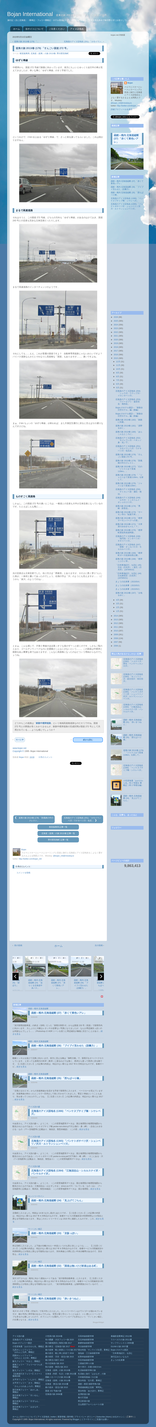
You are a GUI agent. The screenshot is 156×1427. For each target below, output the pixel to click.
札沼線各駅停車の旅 (87, 1370)
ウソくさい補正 (35, 1229)
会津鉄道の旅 (84, 1394)
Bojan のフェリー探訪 (22, 1343)
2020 (116, 340)
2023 (116, 328)
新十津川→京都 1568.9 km (89, 1367)
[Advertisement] (58, 790)
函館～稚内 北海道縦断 (38, 1009)
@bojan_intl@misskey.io (63, 856)
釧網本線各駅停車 (86, 1343)
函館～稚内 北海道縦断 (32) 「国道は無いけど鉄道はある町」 (65, 1266)
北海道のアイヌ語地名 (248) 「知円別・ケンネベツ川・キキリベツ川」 (128, 538)
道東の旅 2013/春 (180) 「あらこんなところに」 (128, 433)
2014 (116, 616)
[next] (101, 976)
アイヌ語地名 (77, 29)
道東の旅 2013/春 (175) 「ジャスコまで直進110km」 (128, 484)
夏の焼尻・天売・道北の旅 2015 (59, 1357)
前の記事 (20, 739)
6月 (117, 384)
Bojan (130, 83)
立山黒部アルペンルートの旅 (91, 1404)
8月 (117, 376)
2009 (116, 634)
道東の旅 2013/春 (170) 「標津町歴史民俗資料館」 (128, 531)
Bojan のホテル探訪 (119, 1350)
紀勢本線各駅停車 (86, 1357)
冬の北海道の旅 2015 (54, 1363)
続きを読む (88, 740)
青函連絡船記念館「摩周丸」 (91, 1387)
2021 (116, 336)
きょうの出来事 (118, 1360)
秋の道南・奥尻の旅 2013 (56, 1367)
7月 (117, 380)
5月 (117, 388)
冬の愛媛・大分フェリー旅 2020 (59, 1340)
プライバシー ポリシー (84, 1417)
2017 (116, 351)
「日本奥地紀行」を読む (122, 1353)
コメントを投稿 (23, 873)
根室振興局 (25, 53)
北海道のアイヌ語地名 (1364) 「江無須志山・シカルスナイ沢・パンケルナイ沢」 (133, 708)
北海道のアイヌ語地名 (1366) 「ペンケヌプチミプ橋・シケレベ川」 (127, 199)
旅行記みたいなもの (120, 1357)
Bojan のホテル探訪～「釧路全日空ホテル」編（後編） (129, 409)
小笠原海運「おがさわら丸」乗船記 (28, 1346)
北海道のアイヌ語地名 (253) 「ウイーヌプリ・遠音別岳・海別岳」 (127, 401)
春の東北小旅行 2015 (54, 1360)
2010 (116, 631)
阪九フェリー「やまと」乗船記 (26, 1361)
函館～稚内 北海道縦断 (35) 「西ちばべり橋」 (56, 1078)
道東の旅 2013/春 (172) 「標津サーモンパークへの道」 (128, 519)
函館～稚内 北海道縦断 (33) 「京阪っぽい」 (55, 1233)
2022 (116, 332)
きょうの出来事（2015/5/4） (128, 582)
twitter (53, 1417)
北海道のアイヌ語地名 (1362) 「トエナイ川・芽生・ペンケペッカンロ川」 (133, 662)
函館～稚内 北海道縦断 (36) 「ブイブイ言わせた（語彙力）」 (65, 1045)
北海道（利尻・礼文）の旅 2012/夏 (60, 1374)
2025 (116, 321)
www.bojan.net (19, 748)
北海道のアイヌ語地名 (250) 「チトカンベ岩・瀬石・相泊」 (128, 491)
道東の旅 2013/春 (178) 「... (26, 42)
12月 (118, 362)
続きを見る (22, 1067)
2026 (116, 317)
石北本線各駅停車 (86, 1340)
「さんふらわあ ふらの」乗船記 (26, 1386)
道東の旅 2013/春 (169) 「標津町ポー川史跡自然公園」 (128, 554)
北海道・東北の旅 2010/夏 (56, 1384)
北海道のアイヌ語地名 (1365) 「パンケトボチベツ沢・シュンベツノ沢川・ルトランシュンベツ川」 (127, 206)
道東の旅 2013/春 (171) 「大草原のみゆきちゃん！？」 (128, 525)
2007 (116, 642)
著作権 (70, 1417)
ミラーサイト (87, 1419)
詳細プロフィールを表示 (122, 109)
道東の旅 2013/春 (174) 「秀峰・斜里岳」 (127, 507)
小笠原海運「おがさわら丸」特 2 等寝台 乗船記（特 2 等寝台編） (133, 783)
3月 (117, 604)
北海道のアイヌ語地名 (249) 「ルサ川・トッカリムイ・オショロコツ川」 (128, 500)
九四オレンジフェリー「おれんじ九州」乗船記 (23, 1351)
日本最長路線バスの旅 (88, 1377)
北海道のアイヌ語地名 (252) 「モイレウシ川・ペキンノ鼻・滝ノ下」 (128, 440)
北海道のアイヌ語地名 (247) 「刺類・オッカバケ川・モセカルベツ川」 (128, 547)
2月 (117, 607)
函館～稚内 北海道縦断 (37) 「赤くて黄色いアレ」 (58, 1013)
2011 (116, 627)
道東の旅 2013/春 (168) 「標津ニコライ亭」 (128, 560)
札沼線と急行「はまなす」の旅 (92, 1374)
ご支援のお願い (102, 1419)
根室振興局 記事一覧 (58, 827)
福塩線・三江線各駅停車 (89, 1353)
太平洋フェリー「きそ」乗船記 (26, 1383)
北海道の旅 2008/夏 (53, 1394)
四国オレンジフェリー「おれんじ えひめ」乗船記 (24, 1356)
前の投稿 (18, 945)
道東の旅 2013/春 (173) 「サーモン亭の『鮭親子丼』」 (128, 513)
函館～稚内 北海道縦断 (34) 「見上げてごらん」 (57, 1200)
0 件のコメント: (46, 757)
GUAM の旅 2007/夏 (119, 1346)
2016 (116, 355)
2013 (116, 620)
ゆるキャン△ (119, 1417)
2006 (116, 646)
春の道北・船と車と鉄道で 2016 (59, 1353)
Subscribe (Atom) (103, 1417)
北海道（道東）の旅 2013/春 (43, 53)
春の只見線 (83, 1398)
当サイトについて (34, 29)
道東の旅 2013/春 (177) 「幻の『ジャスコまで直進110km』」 (128, 469)
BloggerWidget (98, 1322)
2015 (116, 358)
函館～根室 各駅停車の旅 (89, 1384)
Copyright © (18, 751)
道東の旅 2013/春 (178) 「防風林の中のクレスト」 (128, 462)
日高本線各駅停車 (86, 1336)
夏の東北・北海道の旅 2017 (57, 1346)
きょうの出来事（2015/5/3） (128, 585)
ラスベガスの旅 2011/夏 (121, 1340)
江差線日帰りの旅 (86, 1363)
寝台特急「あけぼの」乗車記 (91, 1391)
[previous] (15, 976)
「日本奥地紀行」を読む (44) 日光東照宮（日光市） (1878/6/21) (128, 575)
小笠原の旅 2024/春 (53, 1336)
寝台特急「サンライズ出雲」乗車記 (94, 1350)
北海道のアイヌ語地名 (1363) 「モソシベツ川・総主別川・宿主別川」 (133, 677)
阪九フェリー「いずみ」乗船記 (26, 1370)
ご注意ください (57, 29)
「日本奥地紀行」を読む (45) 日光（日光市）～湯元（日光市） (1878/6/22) (128, 567)
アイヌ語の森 (34, 1107)
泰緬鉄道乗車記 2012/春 (121, 1336)
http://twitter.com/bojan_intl (30, 859)
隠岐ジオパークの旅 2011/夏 (57, 1377)
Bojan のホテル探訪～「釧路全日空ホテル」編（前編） (129, 415)
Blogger (76, 1419)
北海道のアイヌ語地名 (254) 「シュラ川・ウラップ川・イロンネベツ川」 (128, 393)
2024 (116, 325)
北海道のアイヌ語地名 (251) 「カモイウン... (83, 42)
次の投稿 (99, 945)
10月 (118, 369)
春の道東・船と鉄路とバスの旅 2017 (61, 1350)
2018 (116, 347)
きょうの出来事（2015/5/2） (128, 589)
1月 (117, 611)
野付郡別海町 (63, 53)
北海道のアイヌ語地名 (22, 1340)
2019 (116, 343)
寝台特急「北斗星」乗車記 (90, 1380)
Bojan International (30, 14)
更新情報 (62, 1417)
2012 (116, 623)
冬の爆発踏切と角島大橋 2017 (58, 1343)
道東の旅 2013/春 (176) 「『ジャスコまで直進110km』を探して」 (129, 477)
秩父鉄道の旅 (84, 1401)
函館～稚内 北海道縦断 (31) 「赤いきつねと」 (56, 1298)
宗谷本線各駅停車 (86, 1360)
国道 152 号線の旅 (53, 1391)
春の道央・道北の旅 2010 (56, 1387)
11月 (118, 365)
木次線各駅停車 (85, 1346)
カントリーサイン (36, 1196)
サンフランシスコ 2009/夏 (122, 1343)
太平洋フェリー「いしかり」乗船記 (28, 1380)
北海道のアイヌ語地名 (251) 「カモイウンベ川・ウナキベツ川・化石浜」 (128, 448)
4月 (117, 600)
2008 (116, 638)
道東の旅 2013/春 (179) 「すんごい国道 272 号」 (128, 456)
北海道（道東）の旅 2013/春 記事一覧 (58, 833)
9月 (117, 373)
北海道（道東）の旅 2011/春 (57, 1380)
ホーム (16, 29)
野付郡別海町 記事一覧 (58, 840)
